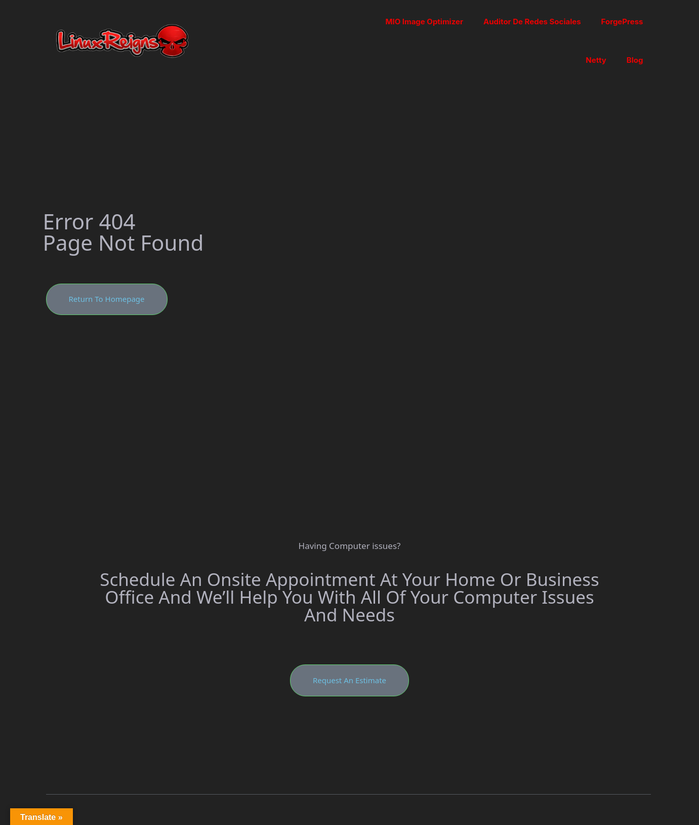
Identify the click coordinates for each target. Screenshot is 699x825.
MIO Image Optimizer (424, 21)
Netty (596, 60)
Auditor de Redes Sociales (532, 21)
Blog (635, 60)
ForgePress (622, 21)
